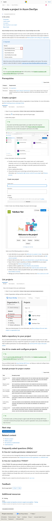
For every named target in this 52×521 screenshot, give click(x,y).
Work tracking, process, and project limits (14, 103)
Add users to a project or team (34, 254)
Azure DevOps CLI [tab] (20, 106)
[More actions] (48, 5)
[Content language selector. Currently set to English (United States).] (7, 514)
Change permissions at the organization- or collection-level (33, 457)
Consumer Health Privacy (39, 517)
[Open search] (46, 2)
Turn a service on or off (42, 273)
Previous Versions (12, 517)
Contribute (24, 517)
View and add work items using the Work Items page (35, 260)
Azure (8, 5)
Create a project (6, 21)
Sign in (49, 1)
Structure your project (8, 431)
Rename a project (9, 438)
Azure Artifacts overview (14, 271)
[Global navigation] (1, 2)
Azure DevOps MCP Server (22, 363)
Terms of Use (4, 519)
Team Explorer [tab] (12, 106)
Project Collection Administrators (23, 90)
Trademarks (10, 519)
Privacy (29, 517)
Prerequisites (6, 19)
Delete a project (8, 440)
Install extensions (9, 444)
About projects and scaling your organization (38, 37)
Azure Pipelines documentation (31, 265)
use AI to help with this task (14, 71)
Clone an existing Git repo (24, 264)
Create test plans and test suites (39, 267)
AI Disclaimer (4, 517)
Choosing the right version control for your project (29, 173)
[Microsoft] (26, 2)
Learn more (31, 478)
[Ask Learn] (46, 5)
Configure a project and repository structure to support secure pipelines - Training (20, 502)
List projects (5, 23)
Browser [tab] (5, 106)
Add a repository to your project (10, 25)
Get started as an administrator (12, 442)
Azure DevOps (15, 5)
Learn (3, 5)
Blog (18, 517)
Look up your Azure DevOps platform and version (34, 63)
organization (13, 88)
